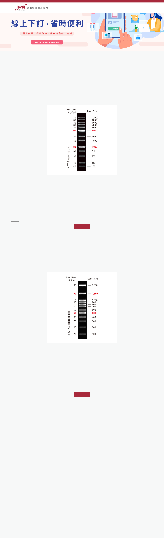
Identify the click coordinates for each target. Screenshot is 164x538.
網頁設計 (138, 535)
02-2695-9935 (25, 511)
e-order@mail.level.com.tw (29, 519)
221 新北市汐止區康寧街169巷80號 (33, 507)
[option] (82, 38)
